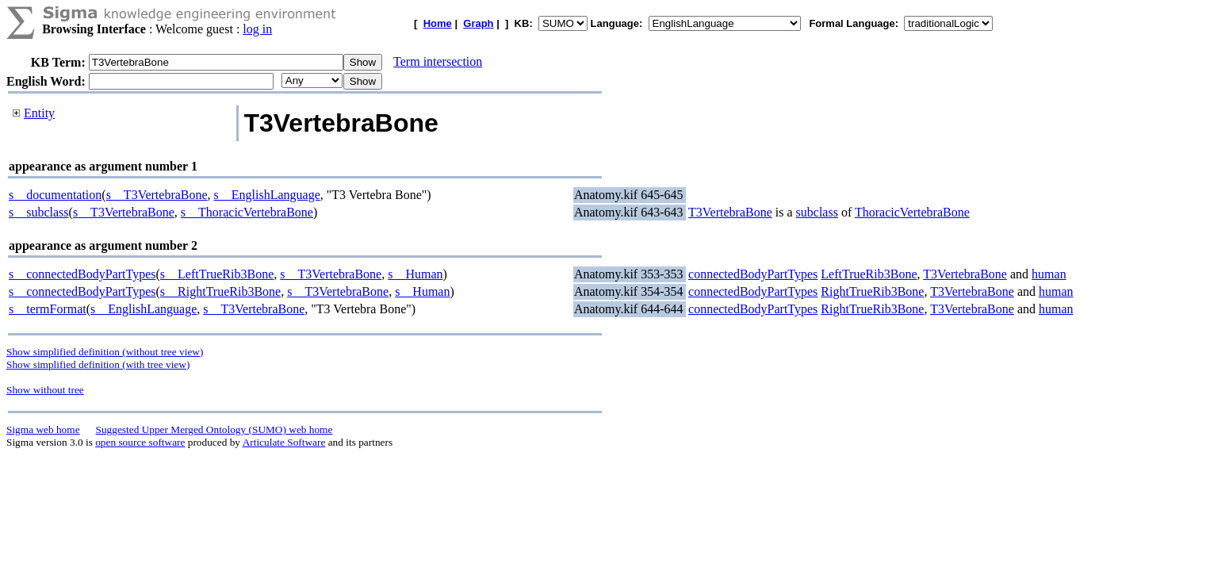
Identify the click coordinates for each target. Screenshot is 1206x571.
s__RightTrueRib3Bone (220, 291)
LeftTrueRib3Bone (869, 274)
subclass (817, 212)
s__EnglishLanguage (267, 194)
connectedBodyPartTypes (752, 274)
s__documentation (55, 194)
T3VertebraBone (730, 212)
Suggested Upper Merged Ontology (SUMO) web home (214, 429)
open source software (140, 442)
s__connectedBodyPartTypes (82, 274)
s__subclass (39, 212)
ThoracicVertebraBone (912, 212)
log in (257, 29)
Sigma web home (43, 429)
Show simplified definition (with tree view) (98, 364)
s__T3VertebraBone (157, 194)
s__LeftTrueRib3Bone (217, 274)
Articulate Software (284, 442)
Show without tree (45, 390)
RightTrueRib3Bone (872, 291)
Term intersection (437, 61)
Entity (39, 113)
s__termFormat (47, 309)
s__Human (415, 274)
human (1049, 274)
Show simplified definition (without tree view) (104, 352)
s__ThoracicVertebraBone (247, 212)
